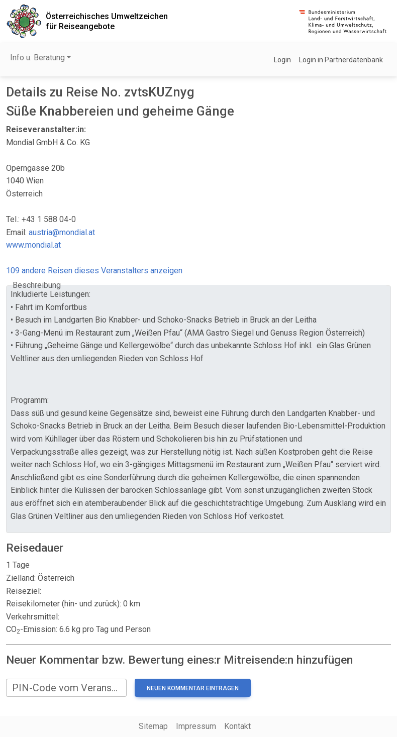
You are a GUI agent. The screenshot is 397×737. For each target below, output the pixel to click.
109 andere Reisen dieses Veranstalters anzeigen (94, 270)
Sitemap (153, 726)
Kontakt (237, 726)
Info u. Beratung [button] (37, 57)
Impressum (196, 726)
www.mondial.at (33, 245)
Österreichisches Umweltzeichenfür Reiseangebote (107, 21)
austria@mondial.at (62, 232)
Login (282, 60)
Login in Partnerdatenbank (341, 60)
